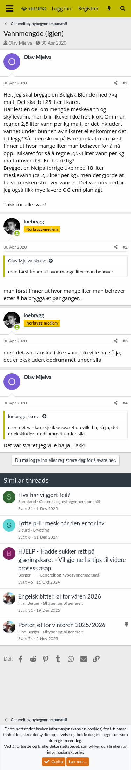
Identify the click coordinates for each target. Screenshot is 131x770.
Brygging (41, 530)
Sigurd (24, 530)
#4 (125, 402)
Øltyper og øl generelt (63, 603)
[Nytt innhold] (109, 8)
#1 (125, 82)
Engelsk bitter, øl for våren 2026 (59, 596)
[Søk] (123, 8)
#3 (125, 340)
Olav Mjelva (20, 43)
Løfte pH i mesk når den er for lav (61, 523)
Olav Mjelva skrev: (27, 261)
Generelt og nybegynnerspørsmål (69, 501)
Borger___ (27, 575)
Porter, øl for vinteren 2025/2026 (61, 624)
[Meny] (9, 8)
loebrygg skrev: (24, 416)
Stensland (27, 501)
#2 (125, 247)
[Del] (115, 83)
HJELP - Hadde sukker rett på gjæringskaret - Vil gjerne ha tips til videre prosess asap (72, 560)
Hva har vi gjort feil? (44, 494)
